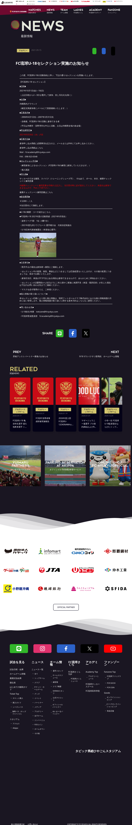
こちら (40, 147)
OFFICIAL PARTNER (66, 607)
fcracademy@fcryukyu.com (37, 152)
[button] (35, 11)
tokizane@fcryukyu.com (47, 311)
